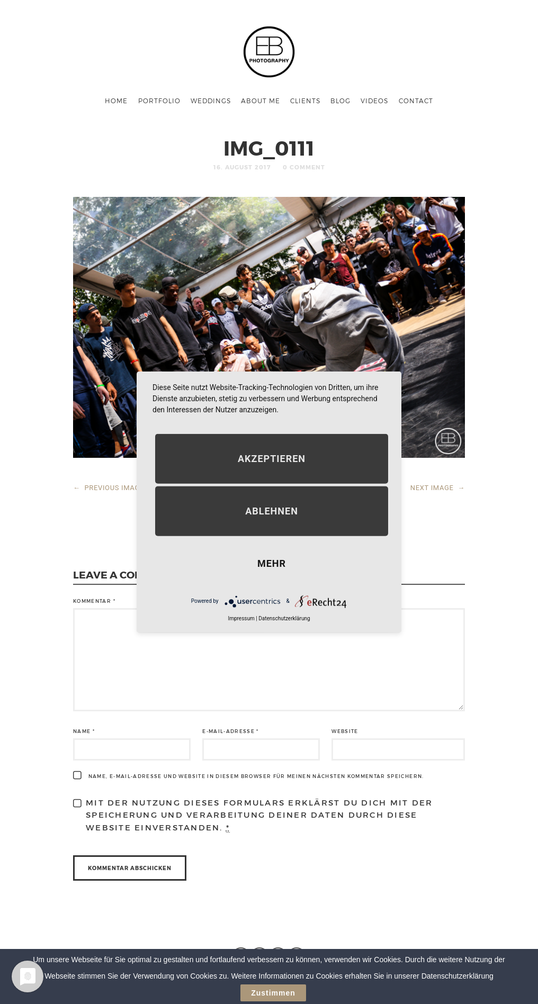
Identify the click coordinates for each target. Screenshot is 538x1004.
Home (116, 100)
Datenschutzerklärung (284, 618)
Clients (305, 100)
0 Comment (304, 167)
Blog (340, 100)
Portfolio (159, 100)
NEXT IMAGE (437, 488)
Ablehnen (271, 510)
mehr (271, 562)
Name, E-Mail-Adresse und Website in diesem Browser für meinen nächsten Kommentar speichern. (256, 776)
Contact (416, 100)
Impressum (241, 618)
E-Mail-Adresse (230, 731)
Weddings (211, 100)
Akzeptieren (272, 458)
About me (260, 100)
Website (344, 731)
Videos (374, 100)
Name (84, 731)
